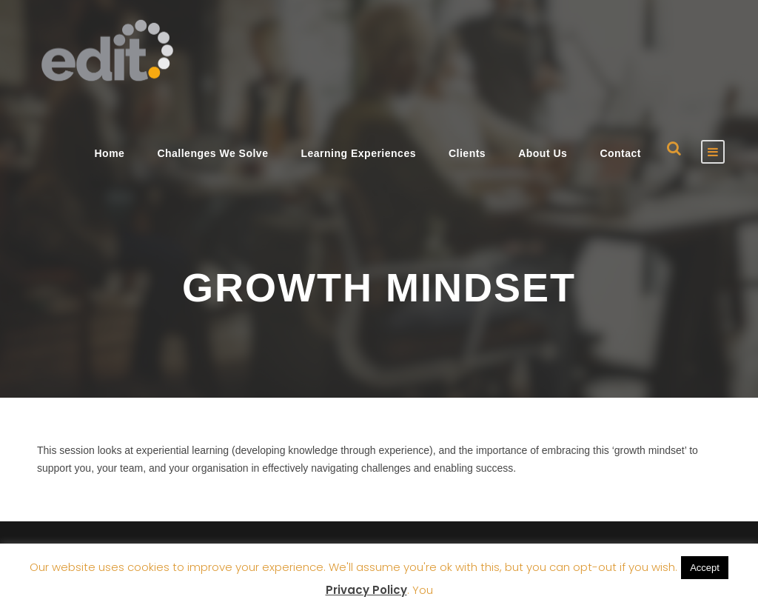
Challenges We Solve (212, 153)
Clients (467, 153)
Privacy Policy (366, 590)
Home (109, 153)
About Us (542, 153)
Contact (620, 153)
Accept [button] (705, 567)
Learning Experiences (358, 153)
